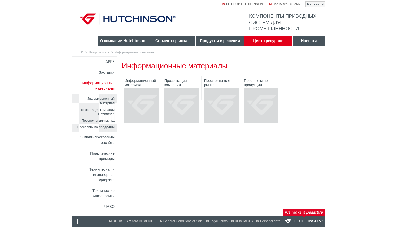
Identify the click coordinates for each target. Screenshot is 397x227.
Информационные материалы (134, 52)
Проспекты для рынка (98, 120)
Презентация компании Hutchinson (97, 112)
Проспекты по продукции (96, 127)
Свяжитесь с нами (284, 4)
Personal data (268, 221)
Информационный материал (101, 101)
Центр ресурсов (99, 52)
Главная (82, 52)
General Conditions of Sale (181, 221)
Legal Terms (217, 221)
